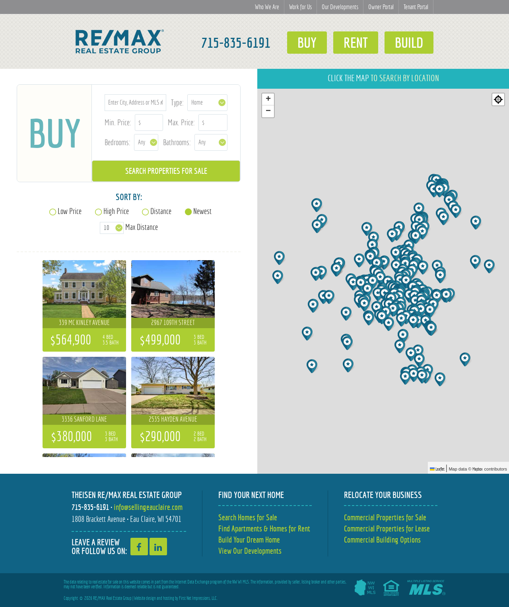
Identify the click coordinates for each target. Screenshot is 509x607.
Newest (202, 211)
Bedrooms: (117, 142)
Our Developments (340, 7)
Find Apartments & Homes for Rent (264, 528)
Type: (177, 102)
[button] (354, 283)
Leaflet (437, 469)
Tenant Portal (416, 7)
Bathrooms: (177, 142)
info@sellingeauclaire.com (148, 507)
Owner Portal (381, 7)
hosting (168, 598)
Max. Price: (181, 122)
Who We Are (267, 7)
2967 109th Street (173, 323)
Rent (356, 42)
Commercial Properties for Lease (387, 528)
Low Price (70, 211)
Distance (160, 211)
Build (409, 42)
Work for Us (300, 7)
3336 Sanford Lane (84, 419)
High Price (116, 211)
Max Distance (141, 227)
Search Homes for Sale (247, 517)
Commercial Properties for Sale (385, 517)
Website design (145, 598)
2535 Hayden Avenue (173, 419)
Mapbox (477, 469)
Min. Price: (118, 122)
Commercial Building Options (382, 539)
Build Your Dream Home (249, 539)
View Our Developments (250, 550)
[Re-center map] (498, 99)
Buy (307, 42)
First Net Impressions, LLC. (198, 598)
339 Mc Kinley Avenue (84, 323)
